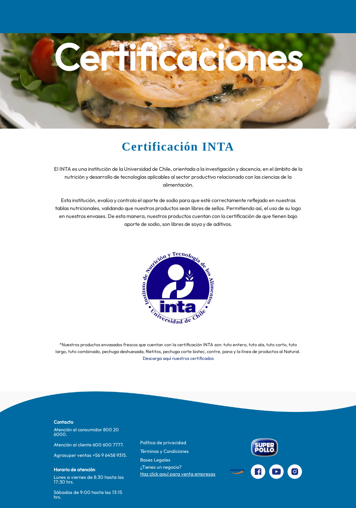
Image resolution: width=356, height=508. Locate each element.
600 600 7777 (108, 444)
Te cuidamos (190, 16)
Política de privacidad (163, 442)
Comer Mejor (123, 16)
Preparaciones (314, 16)
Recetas (89, 16)
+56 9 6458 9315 (109, 455)
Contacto (269, 16)
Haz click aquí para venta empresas (177, 474)
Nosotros (52, 16)
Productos (230, 16)
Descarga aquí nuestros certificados (178, 358)
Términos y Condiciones (164, 451)
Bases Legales (155, 460)
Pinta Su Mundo (155, 16)
